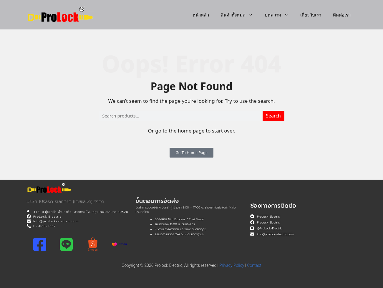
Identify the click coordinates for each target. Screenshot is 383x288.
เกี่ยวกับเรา (310, 15)
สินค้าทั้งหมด (240, 15)
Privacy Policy (231, 265)
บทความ (279, 15)
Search (273, 115)
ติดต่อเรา (342, 15)
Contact (254, 265)
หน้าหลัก (201, 15)
